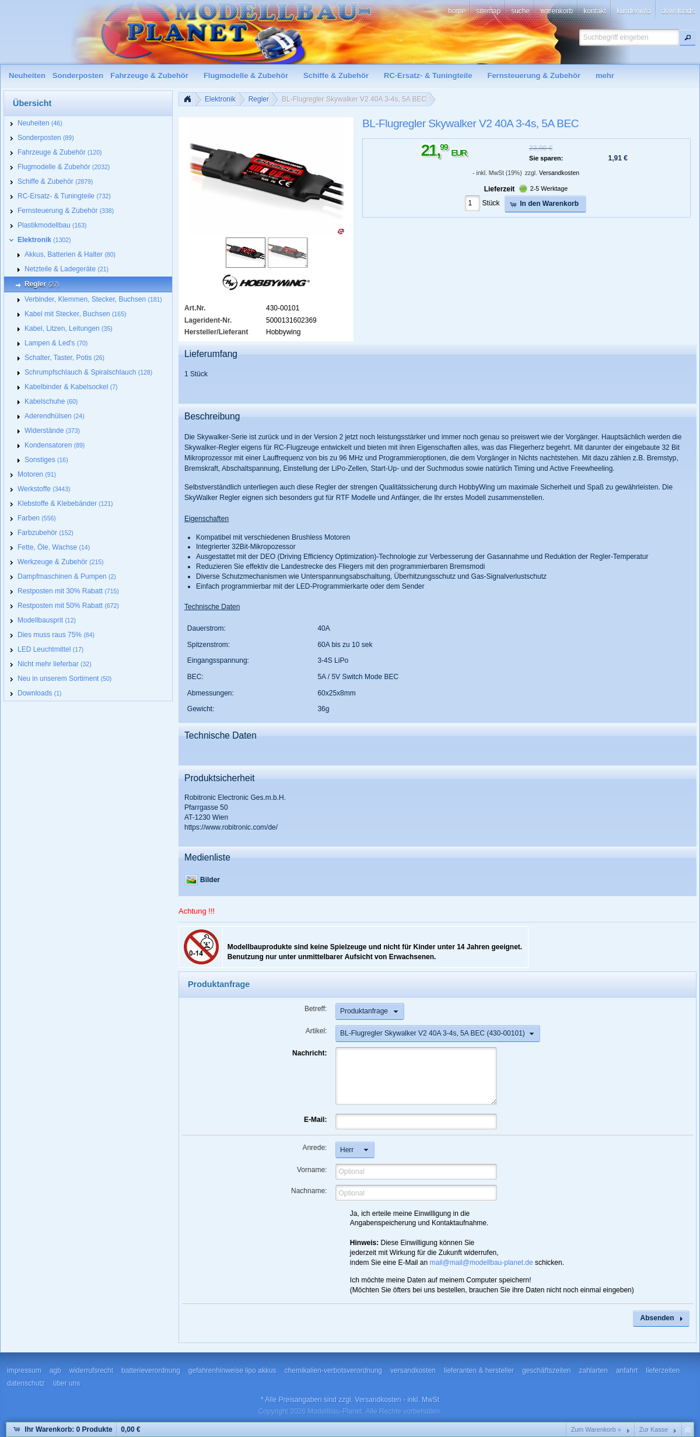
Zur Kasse (653, 1429)
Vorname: (312, 1170)
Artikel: (316, 1031)
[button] (688, 37)
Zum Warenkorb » (596, 1429)
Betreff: (315, 1009)
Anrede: (314, 1148)
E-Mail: (315, 1120)
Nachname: (309, 1191)
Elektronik (220, 99)
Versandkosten (559, 173)
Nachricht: (309, 1053)
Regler (259, 99)
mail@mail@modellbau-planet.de (481, 1262)
